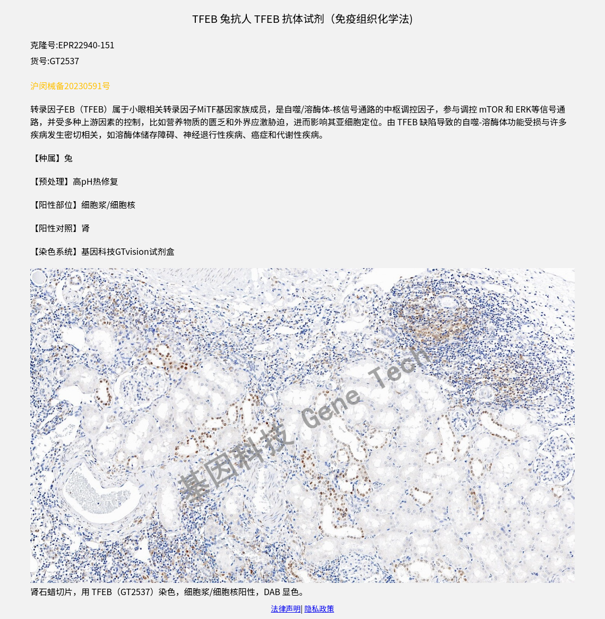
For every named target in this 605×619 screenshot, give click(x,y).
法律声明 (286, 608)
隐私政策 (319, 608)
